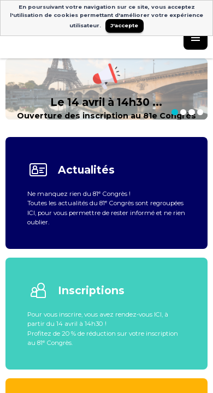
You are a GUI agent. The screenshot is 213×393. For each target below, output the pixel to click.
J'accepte (124, 25)
